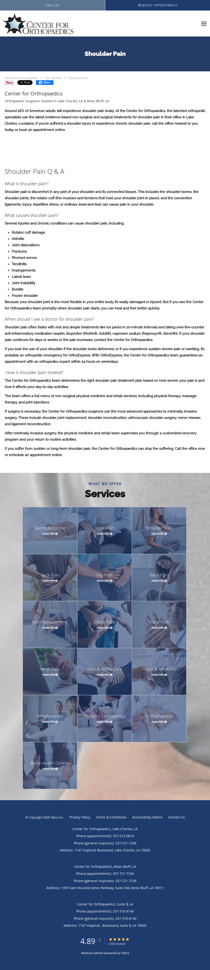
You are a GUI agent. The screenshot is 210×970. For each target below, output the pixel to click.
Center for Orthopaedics (21, 78)
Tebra (125, 953)
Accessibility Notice (147, 817)
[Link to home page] (36, 23)
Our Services (53, 78)
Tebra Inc (56, 817)
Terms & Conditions (111, 817)
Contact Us (176, 817)
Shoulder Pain (78, 78)
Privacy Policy (79, 817)
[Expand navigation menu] (204, 23)
